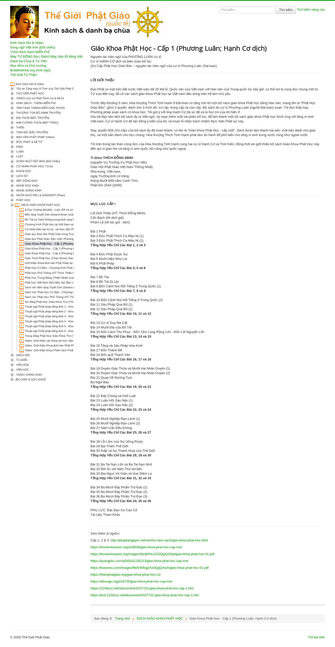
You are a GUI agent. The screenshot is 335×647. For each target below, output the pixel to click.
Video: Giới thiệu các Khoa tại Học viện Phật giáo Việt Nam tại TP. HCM (69, 340)
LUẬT (19, 156)
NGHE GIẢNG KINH (28, 190)
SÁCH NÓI (22, 355)
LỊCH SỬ (21, 175)
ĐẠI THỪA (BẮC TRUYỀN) (32, 117)
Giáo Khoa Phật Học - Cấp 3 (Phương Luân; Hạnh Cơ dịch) (62, 253)
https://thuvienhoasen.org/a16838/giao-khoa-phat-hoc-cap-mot (136, 547)
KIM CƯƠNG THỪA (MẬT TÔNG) (36, 122)
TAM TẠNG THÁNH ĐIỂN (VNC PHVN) (40, 107)
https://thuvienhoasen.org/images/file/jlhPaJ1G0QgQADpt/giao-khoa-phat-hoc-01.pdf (152, 554)
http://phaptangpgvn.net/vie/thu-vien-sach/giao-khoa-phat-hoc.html (159, 540)
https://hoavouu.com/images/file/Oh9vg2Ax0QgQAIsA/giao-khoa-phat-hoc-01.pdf (150, 568)
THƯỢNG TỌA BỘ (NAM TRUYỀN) (38, 112)
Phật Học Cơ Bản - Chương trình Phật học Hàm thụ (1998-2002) (65, 267)
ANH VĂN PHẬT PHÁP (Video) (35, 137)
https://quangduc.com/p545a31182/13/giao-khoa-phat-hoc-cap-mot (139, 561)
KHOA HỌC (23, 171)
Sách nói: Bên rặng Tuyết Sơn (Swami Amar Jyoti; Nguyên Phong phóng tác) (72, 287)
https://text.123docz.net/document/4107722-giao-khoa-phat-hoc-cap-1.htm (145, 595)
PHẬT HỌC (23, 200)
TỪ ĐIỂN (21, 359)
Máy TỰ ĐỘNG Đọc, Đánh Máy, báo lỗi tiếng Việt (46, 56)
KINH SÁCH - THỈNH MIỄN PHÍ (35, 103)
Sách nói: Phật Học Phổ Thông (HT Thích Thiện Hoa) (58, 296)
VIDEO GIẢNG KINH (28, 374)
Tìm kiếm (286, 10)
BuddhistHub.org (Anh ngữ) (30, 70)
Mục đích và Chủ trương (28, 66)
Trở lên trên (316, 637)
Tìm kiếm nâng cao (311, 9)
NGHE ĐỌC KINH (27, 185)
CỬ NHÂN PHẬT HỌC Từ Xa (34, 166)
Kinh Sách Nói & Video (26, 43)
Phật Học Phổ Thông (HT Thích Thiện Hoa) (52, 272)
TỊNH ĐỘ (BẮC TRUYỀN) (31, 132)
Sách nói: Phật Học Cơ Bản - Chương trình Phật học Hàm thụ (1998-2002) (71, 292)
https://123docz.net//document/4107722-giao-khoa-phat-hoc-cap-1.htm (142, 588)
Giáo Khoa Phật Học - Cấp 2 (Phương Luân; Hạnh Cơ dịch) (62, 248)
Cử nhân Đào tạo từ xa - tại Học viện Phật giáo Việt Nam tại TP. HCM (68, 229)
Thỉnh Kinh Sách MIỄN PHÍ (29, 52)
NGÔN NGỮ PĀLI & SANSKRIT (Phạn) (40, 195)
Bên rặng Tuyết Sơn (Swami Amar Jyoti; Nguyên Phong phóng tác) (66, 214)
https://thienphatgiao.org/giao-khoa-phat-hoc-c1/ (126, 574)
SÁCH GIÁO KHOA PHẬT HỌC (40, 204)
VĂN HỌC (22, 369)
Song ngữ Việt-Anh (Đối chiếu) (32, 47)
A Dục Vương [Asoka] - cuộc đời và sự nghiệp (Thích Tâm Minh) (65, 209)
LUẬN (19, 151)
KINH (19, 146)
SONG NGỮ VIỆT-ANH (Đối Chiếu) (37, 161)
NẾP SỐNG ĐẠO (26, 180)
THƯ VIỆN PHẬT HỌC (29, 93)
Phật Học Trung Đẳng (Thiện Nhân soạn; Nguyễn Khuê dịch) (62, 277)
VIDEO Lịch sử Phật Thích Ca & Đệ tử (39, 98)
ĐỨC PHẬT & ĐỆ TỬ (28, 141)
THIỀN (19, 127)
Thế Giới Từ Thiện (23, 75)
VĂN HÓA (22, 364)
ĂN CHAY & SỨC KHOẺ (30, 379)
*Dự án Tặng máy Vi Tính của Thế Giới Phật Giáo (46, 88)
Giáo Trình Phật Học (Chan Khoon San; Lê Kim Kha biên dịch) (63, 258)
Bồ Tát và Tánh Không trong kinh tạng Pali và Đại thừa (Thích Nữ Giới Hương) (73, 219)
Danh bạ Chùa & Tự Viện (28, 61)
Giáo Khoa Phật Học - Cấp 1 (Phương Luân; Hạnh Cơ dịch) (63, 243)
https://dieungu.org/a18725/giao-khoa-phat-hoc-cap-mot (131, 581)
